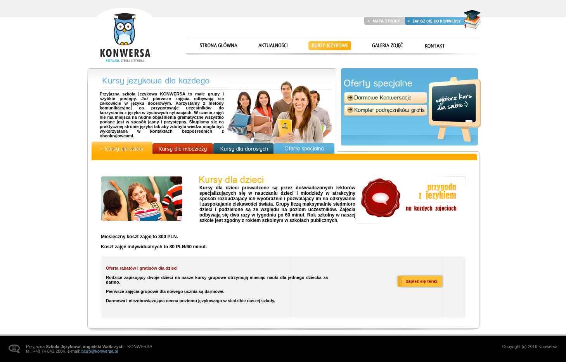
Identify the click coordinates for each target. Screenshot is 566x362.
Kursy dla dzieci (122, 148)
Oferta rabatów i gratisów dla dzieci (142, 268)
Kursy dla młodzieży (182, 148)
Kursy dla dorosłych (243, 148)
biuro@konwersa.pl (99, 351)
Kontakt (434, 46)
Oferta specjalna (304, 148)
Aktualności (271, 46)
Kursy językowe (329, 46)
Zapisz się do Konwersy (434, 20)
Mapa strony (384, 20)
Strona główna (125, 36)
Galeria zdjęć (386, 46)
